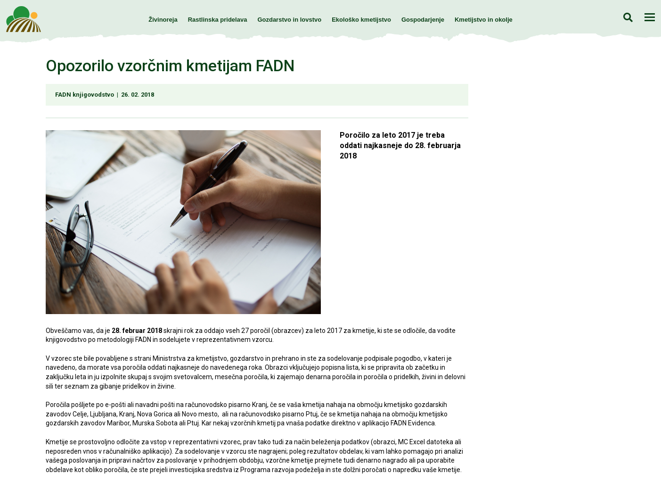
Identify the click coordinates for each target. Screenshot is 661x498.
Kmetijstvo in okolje (484, 19)
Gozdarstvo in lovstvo (289, 19)
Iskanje (627, 17)
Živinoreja (162, 19)
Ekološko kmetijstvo (361, 19)
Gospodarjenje (422, 19)
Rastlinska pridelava (217, 19)
